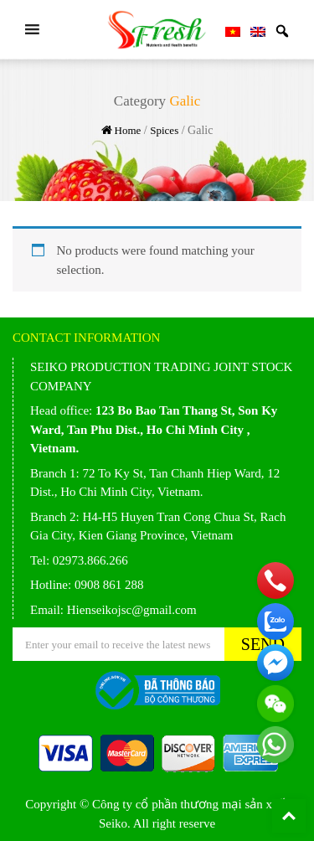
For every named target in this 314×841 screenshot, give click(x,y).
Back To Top (289, 816)
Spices (164, 130)
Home (128, 130)
